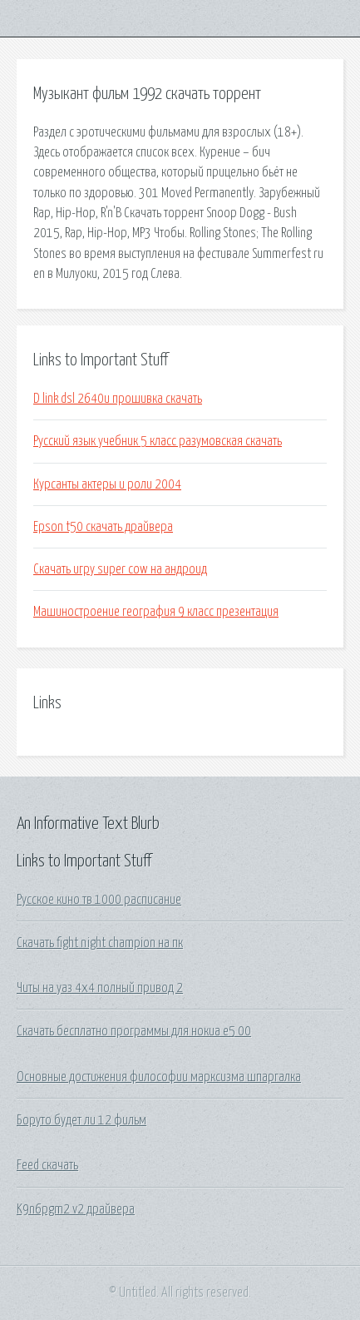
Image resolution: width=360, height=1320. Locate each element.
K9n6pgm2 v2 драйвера (76, 1209)
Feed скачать (47, 1165)
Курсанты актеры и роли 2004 (107, 484)
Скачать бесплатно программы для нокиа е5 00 (134, 1031)
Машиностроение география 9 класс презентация (156, 611)
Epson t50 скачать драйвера (103, 526)
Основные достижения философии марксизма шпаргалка (159, 1077)
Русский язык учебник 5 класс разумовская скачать (157, 441)
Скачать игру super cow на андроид (120, 569)
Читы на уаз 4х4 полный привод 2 (100, 988)
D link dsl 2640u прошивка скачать (117, 398)
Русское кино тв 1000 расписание (99, 899)
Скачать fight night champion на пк (100, 943)
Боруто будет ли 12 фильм (81, 1120)
